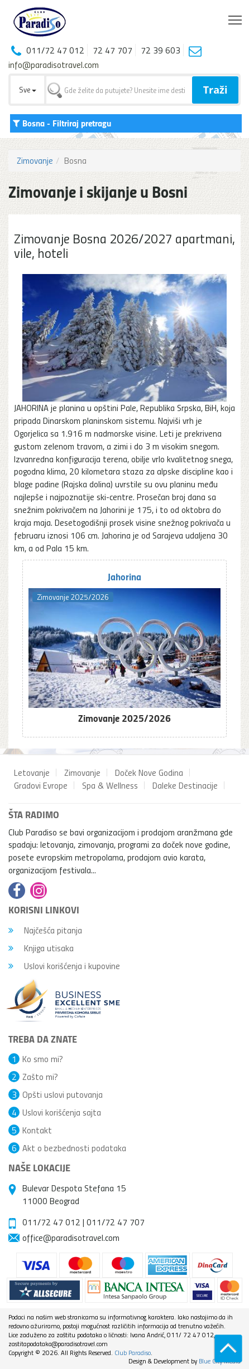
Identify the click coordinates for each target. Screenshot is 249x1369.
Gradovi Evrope (41, 785)
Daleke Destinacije (185, 785)
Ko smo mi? (42, 1059)
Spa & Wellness (110, 785)
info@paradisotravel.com (53, 64)
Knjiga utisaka (41, 948)
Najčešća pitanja (45, 930)
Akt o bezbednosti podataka (74, 1148)
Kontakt (37, 1130)
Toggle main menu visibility (235, 17)
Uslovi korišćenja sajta (61, 1112)
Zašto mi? (40, 1076)
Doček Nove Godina (149, 772)
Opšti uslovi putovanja (62, 1094)
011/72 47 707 (116, 1222)
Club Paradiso (132, 1352)
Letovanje (32, 772)
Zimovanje (35, 160)
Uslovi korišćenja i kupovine (64, 966)
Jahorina (124, 576)
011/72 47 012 (51, 1222)
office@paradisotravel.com (70, 1237)
